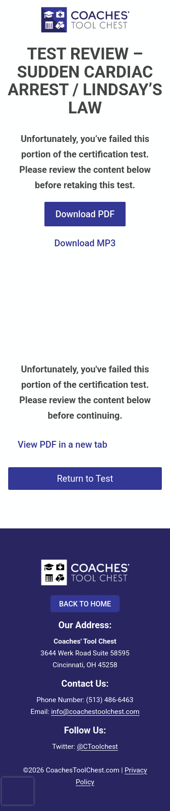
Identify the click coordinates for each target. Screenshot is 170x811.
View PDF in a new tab (62, 444)
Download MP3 (85, 243)
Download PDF (85, 214)
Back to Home (85, 604)
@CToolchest (97, 747)
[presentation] (18, 782)
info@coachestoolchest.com (95, 712)
